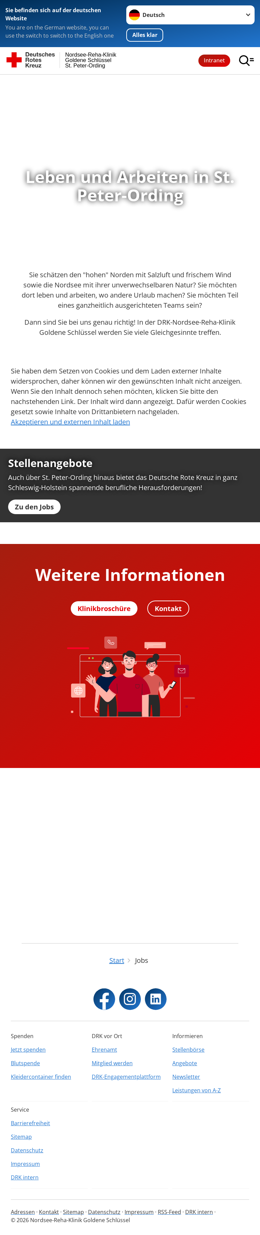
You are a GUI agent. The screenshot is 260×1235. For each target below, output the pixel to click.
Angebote (184, 1063)
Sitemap (21, 1136)
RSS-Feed (169, 1212)
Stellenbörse (188, 1049)
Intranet (214, 60)
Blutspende (25, 1063)
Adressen (23, 1212)
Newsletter (186, 1076)
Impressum (25, 1164)
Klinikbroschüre (104, 778)
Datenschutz (27, 1150)
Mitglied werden (112, 1063)
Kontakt (168, 778)
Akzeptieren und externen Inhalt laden (70, 421)
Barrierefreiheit (30, 1123)
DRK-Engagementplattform (126, 1076)
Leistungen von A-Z (196, 1090)
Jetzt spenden (28, 1049)
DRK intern (25, 1177)
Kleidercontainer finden (41, 1076)
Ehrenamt (104, 1049)
